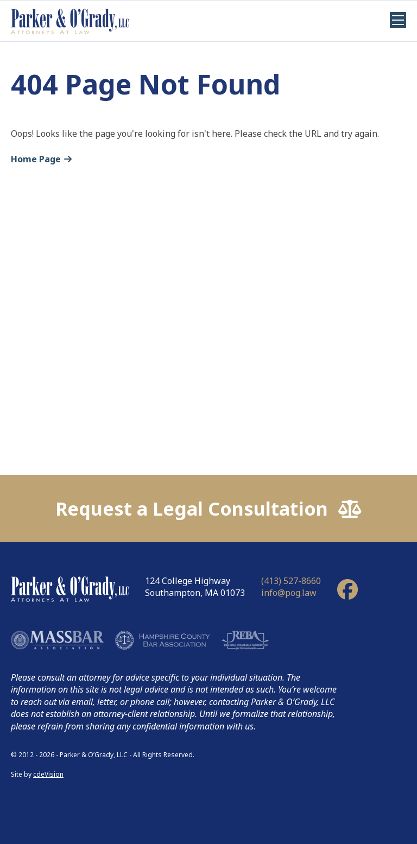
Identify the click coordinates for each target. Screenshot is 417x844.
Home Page (36, 159)
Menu (398, 20)
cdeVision (48, 774)
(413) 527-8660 (291, 581)
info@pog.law (289, 593)
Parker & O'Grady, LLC (70, 21)
